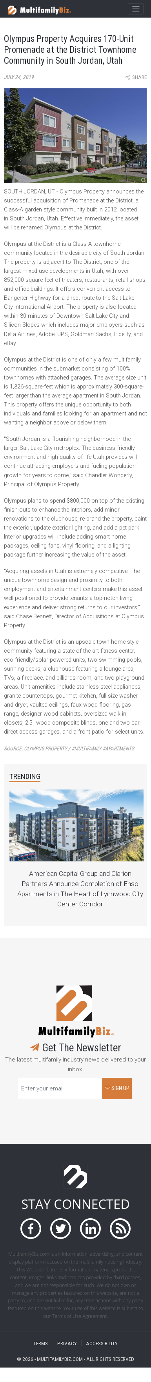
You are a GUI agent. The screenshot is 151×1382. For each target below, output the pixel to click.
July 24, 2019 (19, 77)
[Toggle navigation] (135, 9)
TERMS (40, 1343)
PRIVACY (67, 1343)
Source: (69, 749)
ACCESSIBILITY (102, 1343)
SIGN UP (117, 1088)
